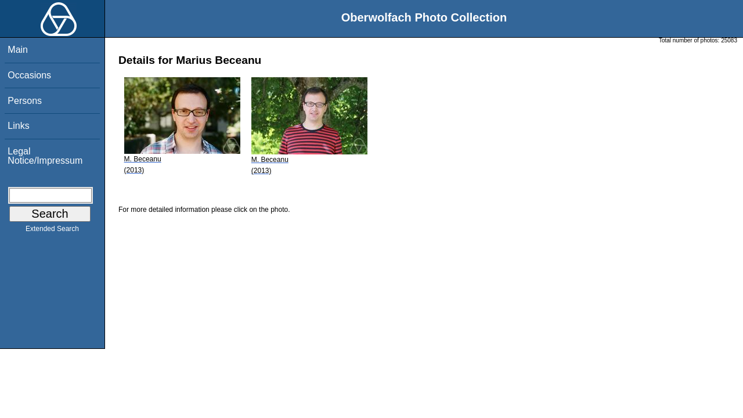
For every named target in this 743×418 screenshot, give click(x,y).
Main (18, 50)
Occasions (29, 75)
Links (18, 126)
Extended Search (52, 231)
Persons (25, 101)
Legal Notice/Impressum (45, 155)
